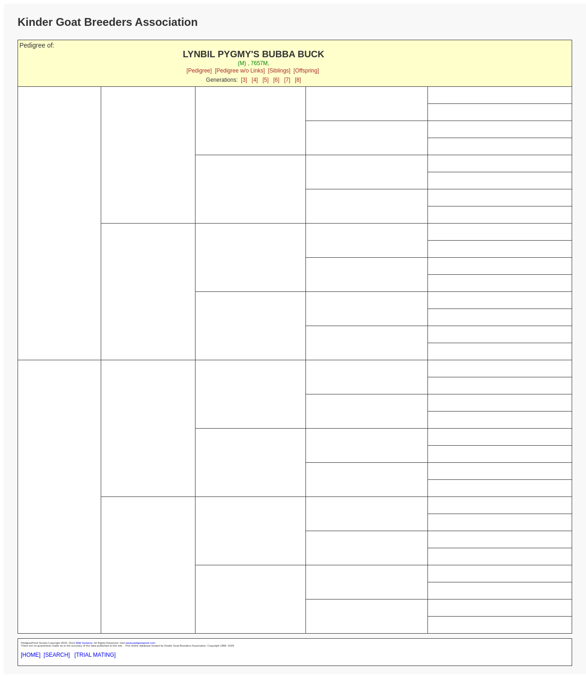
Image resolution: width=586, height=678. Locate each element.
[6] (276, 80)
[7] (287, 80)
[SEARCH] (56, 655)
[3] (244, 80)
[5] (265, 80)
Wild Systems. (84, 643)
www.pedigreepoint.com (140, 643)
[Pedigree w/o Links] (240, 70)
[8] (298, 80)
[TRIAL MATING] (95, 655)
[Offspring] (306, 70)
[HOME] (31, 655)
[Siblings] (279, 70)
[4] (255, 80)
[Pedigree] (199, 70)
